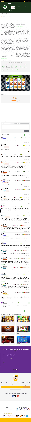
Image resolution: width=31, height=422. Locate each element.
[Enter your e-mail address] (17, 392)
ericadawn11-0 (5, 161)
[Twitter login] (15, 400)
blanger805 (4, 274)
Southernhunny (5, 267)
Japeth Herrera (5, 225)
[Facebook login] (13, 400)
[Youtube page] (29, 410)
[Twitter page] (22, 410)
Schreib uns (10, 413)
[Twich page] (24, 410)
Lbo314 (4, 250)
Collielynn (4, 234)
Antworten (25, 142)
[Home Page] (2, 13)
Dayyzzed (4, 171)
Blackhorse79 (5, 258)
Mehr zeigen (3, 203)
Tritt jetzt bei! (15, 374)
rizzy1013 (4, 153)
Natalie (4, 16)
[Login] (27, 1)
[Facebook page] (20, 410)
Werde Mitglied (26, 391)
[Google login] (18, 400)
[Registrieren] (26, 1)
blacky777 (4, 303)
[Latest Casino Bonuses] (2, 1)
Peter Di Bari (4, 144)
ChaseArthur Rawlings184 (6, 284)
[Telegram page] (17, 410)
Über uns (5, 413)
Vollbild (27, 73)
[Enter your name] (6, 392)
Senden (27, 131)
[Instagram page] (27, 410)
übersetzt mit (27, 145)
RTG (1, 30)
